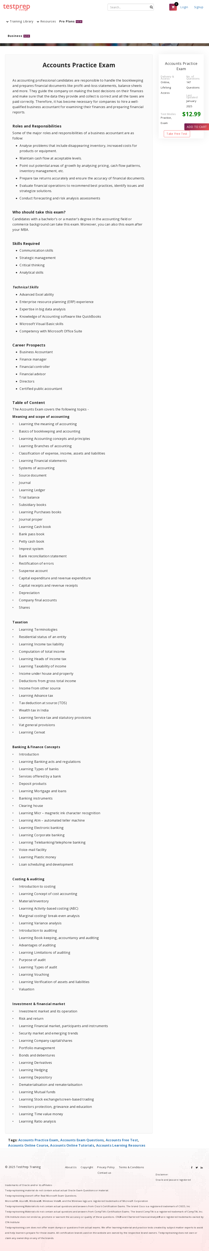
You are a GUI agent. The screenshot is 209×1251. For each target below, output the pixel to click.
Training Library (19, 21)
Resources (46, 21)
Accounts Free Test (122, 1140)
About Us (71, 1167)
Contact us (104, 1173)
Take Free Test (176, 134)
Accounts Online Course (28, 1145)
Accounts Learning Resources (120, 1145)
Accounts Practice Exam (38, 1140)
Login (184, 7)
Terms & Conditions (131, 1167)
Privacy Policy (106, 1167)
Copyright (87, 1167)
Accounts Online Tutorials (72, 1145)
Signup (198, 7)
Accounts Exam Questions (82, 1140)
